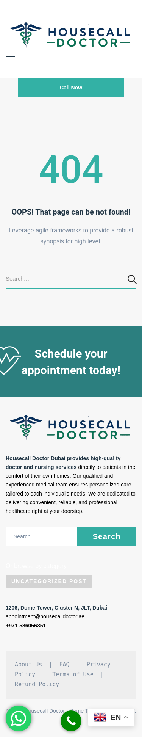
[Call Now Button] (71, 720)
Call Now (71, 88)
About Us (28, 664)
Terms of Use (72, 674)
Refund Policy (37, 684)
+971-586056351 (26, 626)
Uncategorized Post (49, 581)
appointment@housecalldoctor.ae (45, 616)
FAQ (64, 664)
